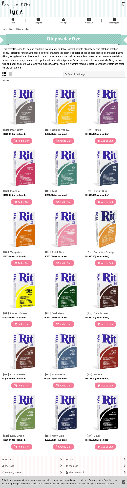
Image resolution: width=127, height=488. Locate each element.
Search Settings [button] (75, 74)
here (112, 483)
